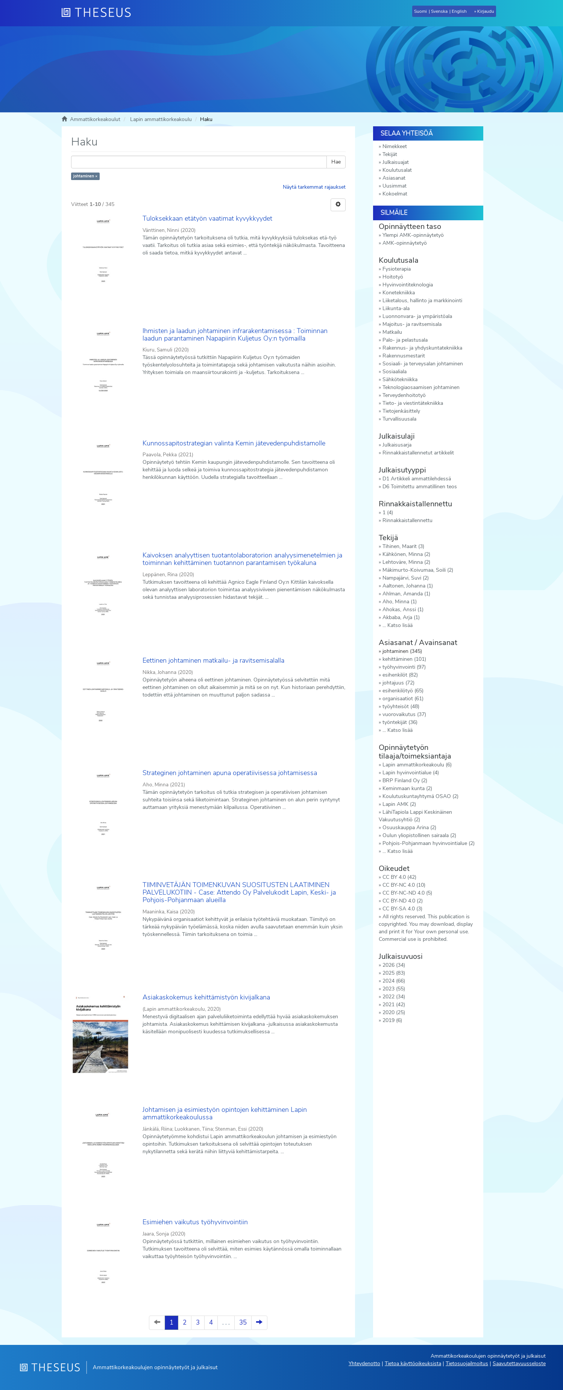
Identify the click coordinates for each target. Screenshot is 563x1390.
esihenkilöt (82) (400, 674)
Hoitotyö (392, 276)
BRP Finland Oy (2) (404, 780)
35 (243, 1322)
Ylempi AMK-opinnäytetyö (413, 235)
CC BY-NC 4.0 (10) (403, 885)
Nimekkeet (394, 146)
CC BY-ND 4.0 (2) (402, 900)
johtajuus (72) (398, 682)
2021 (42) (393, 1004)
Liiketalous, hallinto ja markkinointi (422, 300)
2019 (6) (392, 1020)
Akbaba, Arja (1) (401, 617)
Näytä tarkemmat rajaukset (314, 187)
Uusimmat (394, 185)
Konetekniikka (398, 292)
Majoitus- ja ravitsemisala (412, 324)
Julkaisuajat (395, 162)
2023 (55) (393, 988)
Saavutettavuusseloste (519, 1363)
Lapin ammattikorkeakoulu (161, 119)
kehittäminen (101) (404, 659)
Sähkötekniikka (399, 379)
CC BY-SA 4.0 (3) (402, 908)
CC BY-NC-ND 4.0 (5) (407, 892)
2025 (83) (393, 973)
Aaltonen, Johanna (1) (407, 585)
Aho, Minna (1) (399, 601)
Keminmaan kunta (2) (407, 788)
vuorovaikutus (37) (404, 714)
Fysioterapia (396, 269)
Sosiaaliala (394, 371)
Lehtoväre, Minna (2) (406, 562)
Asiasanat (393, 178)
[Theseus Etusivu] (99, 13)
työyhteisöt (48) (400, 706)
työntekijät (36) (399, 722)
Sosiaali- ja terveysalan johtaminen (422, 363)
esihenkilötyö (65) (402, 690)
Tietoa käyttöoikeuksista (413, 1363)
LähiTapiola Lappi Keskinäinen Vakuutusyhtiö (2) (415, 816)
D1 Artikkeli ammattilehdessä (416, 478)
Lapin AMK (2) (399, 804)
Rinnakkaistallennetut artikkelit (418, 452)
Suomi (420, 11)
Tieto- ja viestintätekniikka (412, 403)
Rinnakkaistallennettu (407, 520)
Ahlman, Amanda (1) (406, 593)
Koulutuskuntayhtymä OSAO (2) (420, 796)
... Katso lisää (397, 625)
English (459, 11)
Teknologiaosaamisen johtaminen (421, 387)
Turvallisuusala (399, 418)
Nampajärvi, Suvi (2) (405, 577)
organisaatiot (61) (402, 698)
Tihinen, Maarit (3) (403, 546)
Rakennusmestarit (403, 355)
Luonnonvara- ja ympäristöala (417, 316)
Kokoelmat (394, 193)
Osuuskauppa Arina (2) (409, 827)
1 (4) (387, 512)
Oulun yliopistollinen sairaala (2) (419, 835)
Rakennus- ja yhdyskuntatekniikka (422, 347)
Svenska (439, 11)
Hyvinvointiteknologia (407, 284)
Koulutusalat (397, 170)
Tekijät (389, 154)
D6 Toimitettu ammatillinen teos (419, 486)
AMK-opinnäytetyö (404, 243)
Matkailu (392, 332)
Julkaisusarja (396, 444)
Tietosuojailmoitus (467, 1363)
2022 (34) (393, 996)
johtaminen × (85, 176)
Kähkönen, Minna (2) (406, 554)
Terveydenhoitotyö (404, 395)
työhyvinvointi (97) (404, 667)
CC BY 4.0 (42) (399, 877)
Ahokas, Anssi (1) (402, 609)
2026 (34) (393, 965)
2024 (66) (393, 980)
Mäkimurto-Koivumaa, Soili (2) (417, 570)
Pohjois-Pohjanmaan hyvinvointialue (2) (428, 843)
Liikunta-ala (396, 308)
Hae (336, 161)
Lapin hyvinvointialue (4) (410, 772)
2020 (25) (393, 1012)
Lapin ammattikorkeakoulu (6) (417, 764)
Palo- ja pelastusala (405, 340)
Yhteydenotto (364, 1363)
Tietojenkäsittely (401, 411)
